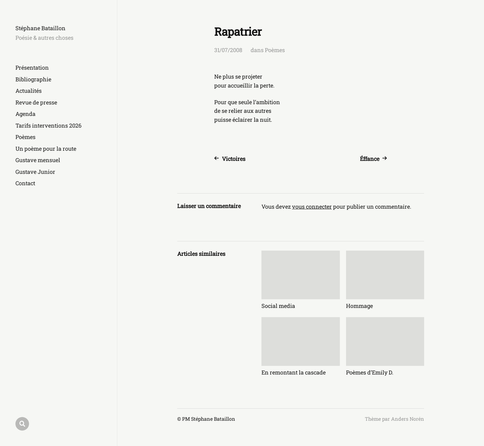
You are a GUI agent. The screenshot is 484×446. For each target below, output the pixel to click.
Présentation (32, 67)
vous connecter (312, 206)
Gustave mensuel (37, 160)
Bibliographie (33, 79)
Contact (25, 183)
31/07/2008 (228, 50)
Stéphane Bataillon (40, 28)
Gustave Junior (35, 171)
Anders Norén (407, 418)
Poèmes (25, 137)
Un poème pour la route (45, 148)
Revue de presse (36, 102)
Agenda (25, 113)
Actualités (28, 90)
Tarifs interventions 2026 (48, 125)
